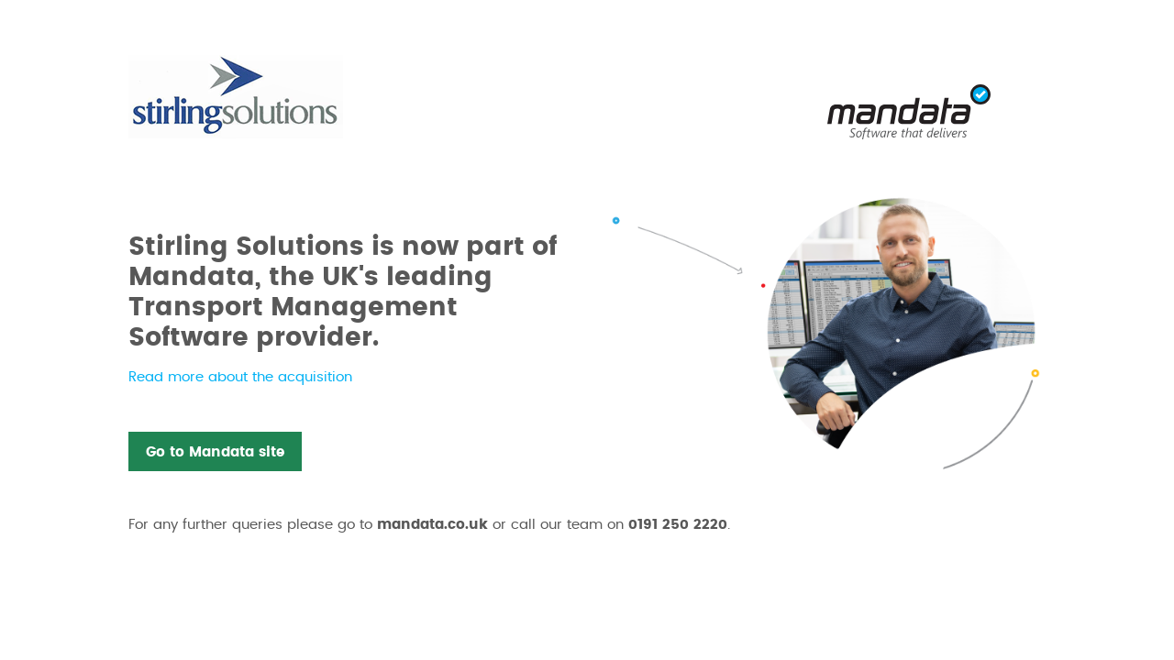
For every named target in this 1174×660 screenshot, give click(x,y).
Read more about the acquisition (240, 377)
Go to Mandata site (215, 452)
